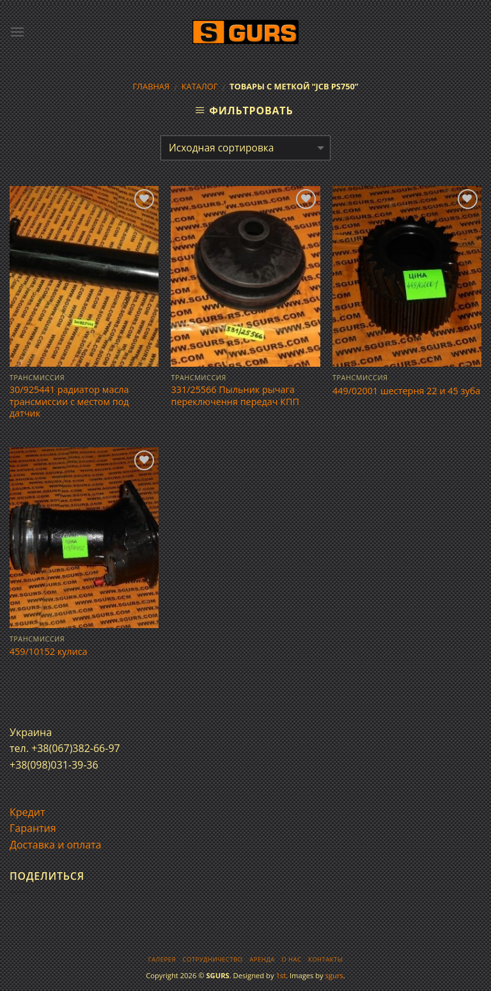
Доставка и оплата (56, 845)
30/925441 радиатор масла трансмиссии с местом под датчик (69, 401)
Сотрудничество (213, 959)
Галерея (162, 959)
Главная (150, 86)
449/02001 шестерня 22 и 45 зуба (406, 391)
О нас (291, 959)
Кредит (27, 812)
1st (281, 975)
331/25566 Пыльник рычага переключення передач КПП (235, 396)
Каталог (200, 86)
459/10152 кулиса (49, 651)
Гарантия (33, 828)
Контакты (325, 959)
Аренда (261, 959)
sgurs (334, 975)
